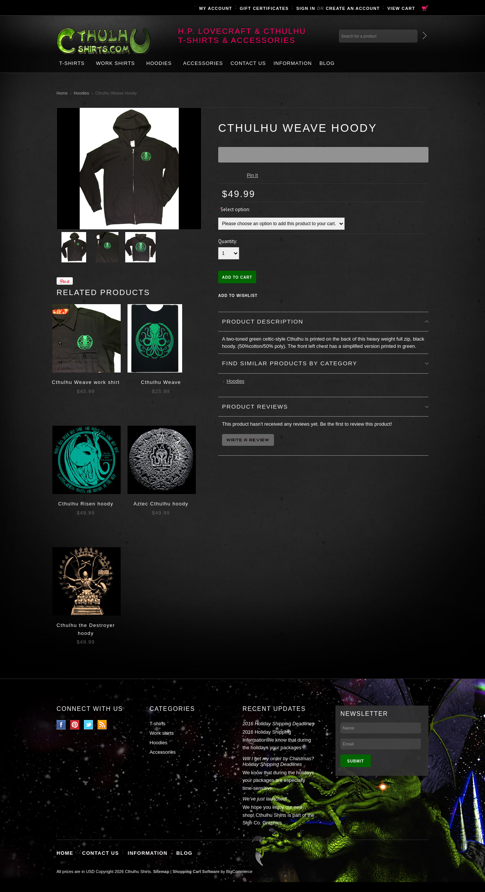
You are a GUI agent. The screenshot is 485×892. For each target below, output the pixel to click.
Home (62, 93)
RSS (102, 724)
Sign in (305, 8)
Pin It (252, 175)
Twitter (88, 724)
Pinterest (75, 724)
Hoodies (159, 63)
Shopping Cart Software (196, 871)
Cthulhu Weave (161, 382)
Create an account (352, 8)
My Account (215, 8)
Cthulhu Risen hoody (85, 504)
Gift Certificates (264, 8)
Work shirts (115, 63)
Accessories (203, 63)
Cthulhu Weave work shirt (86, 382)
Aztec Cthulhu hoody (161, 504)
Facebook (61, 724)
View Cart (401, 8)
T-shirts (72, 63)
